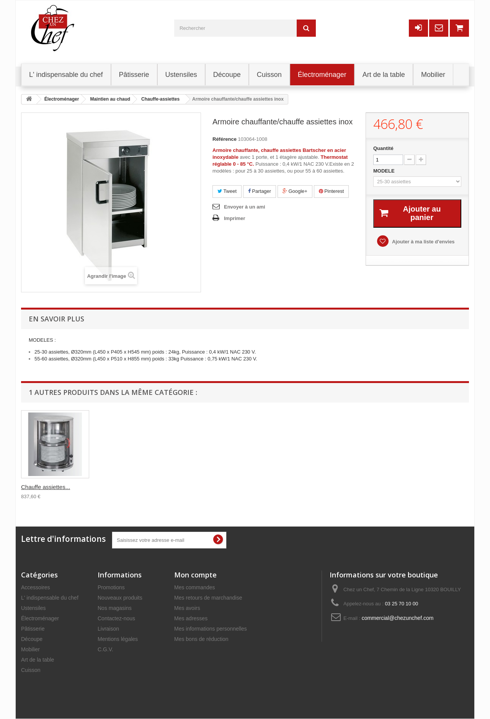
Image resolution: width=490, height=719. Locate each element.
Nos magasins (115, 608)
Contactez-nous (116, 618)
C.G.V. (105, 649)
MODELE (384, 171)
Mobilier (30, 649)
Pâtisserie (32, 629)
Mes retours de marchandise (208, 598)
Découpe (31, 639)
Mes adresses (190, 618)
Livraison (108, 629)
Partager (259, 191)
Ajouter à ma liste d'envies (424, 242)
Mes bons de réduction (201, 639)
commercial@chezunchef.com (398, 618)
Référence (224, 139)
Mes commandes (194, 587)
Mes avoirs (187, 608)
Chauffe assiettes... (45, 487)
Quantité (383, 148)
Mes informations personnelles (210, 629)
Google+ (295, 191)
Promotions (111, 587)
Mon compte (195, 574)
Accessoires (35, 587)
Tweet (227, 191)
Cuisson (31, 670)
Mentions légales (118, 639)
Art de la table (37, 660)
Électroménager (40, 618)
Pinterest (331, 191)
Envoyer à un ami (244, 207)
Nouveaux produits (120, 598)
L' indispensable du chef (49, 598)
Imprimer (234, 218)
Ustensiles (33, 608)
